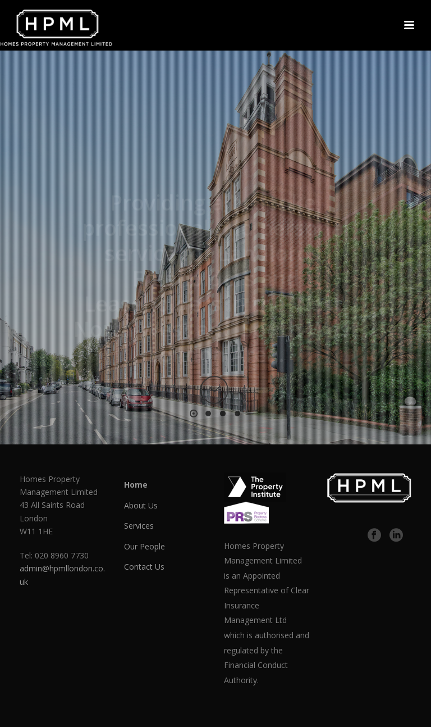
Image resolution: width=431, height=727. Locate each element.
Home (136, 484)
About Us (141, 505)
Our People (144, 546)
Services (139, 525)
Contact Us (144, 566)
